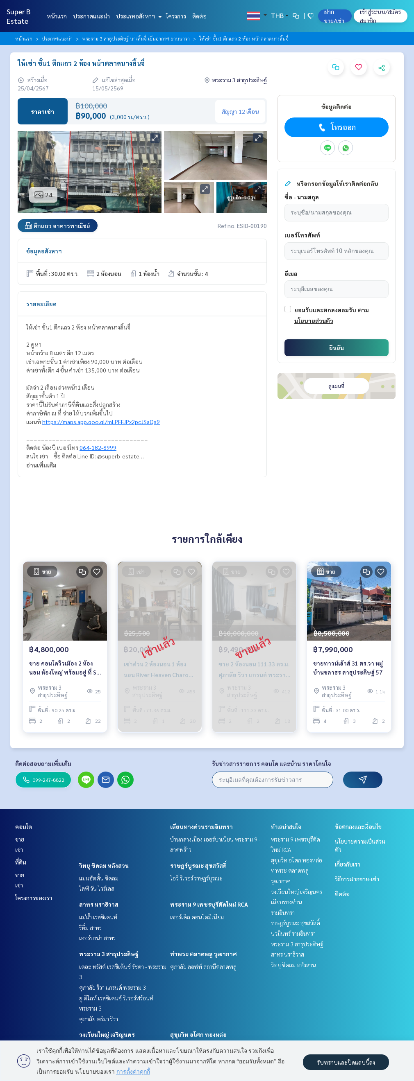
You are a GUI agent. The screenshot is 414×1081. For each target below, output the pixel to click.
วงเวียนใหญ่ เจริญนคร (107, 1034)
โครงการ (176, 16)
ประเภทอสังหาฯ (138, 16)
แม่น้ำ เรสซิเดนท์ (98, 917)
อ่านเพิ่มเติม (41, 465)
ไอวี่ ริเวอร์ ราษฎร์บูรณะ (196, 878)
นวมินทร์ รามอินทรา (293, 933)
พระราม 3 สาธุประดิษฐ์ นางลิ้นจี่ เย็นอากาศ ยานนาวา (136, 38)
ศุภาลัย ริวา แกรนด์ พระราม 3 (112, 987)
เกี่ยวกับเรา (347, 864)
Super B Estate (19, 16)
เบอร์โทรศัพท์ (302, 235)
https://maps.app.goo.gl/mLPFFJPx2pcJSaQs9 (101, 421)
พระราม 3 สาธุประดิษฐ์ (109, 953)
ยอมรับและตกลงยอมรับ (325, 310)
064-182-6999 (98, 447)
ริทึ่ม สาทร (90, 927)
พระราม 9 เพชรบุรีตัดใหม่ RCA (209, 904)
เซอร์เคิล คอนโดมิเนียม (197, 917)
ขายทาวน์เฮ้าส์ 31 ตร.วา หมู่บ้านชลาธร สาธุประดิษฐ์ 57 (348, 667)
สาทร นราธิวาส (98, 904)
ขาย (19, 839)
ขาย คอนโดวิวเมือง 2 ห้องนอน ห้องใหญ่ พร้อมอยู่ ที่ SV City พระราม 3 (64, 668)
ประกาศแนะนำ (91, 16)
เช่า (19, 849)
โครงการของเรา (33, 897)
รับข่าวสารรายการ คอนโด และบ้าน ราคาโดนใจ (271, 763)
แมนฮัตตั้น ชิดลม (98, 878)
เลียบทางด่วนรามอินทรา (201, 826)
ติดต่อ (199, 16)
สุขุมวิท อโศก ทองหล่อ (198, 1034)
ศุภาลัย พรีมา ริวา (98, 1018)
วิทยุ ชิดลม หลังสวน (104, 865)
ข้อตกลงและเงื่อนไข (358, 826)
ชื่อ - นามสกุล (301, 197)
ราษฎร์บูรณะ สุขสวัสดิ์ (198, 865)
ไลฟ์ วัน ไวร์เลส (96, 888)
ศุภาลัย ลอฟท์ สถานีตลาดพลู (203, 966)
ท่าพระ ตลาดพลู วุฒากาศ (203, 953)
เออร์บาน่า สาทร (97, 937)
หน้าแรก (57, 16)
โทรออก (336, 127)
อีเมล (291, 273)
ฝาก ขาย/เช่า (334, 16)
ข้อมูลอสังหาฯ (44, 251)
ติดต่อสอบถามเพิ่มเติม (43, 763)
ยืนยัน (336, 347)
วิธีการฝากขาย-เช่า (357, 878)
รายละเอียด (41, 303)
